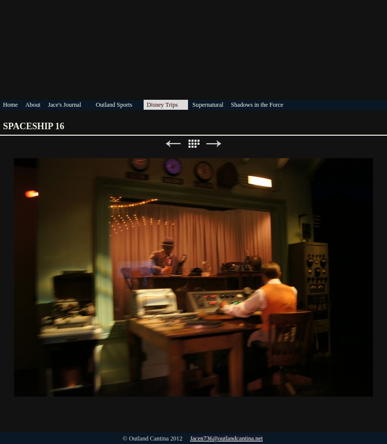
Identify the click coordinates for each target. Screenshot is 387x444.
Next (213, 144)
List (193, 144)
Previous (173, 144)
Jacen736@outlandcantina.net (226, 438)
